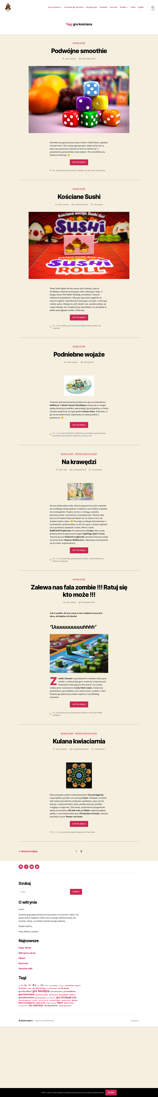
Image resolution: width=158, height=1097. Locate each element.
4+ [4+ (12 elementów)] (19, 1056)
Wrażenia (103, 7)
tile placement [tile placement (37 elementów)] (50, 1076)
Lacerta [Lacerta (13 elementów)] (34, 1071)
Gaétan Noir (79, 477)
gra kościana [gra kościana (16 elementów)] (53, 1065)
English (141, 7)
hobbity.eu (76, 479)
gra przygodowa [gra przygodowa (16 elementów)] (40, 1068)
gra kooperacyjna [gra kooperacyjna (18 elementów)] (41, 1065)
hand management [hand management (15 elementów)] (25, 1071)
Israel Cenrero (72, 171)
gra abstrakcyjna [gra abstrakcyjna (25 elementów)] (39, 1059)
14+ (54, 784)
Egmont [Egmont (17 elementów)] (78, 1056)
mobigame (57, 786)
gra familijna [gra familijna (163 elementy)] (41, 1061)
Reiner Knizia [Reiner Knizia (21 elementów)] (69, 1074)
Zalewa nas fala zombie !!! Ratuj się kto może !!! (79, 642)
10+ (54, 171)
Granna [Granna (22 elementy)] (72, 1065)
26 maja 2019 (89, 396)
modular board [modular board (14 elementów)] (66, 1071)
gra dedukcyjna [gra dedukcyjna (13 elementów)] (52, 1059)
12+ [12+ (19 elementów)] (46, 1056)
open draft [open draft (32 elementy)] (40, 1073)
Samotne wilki (26, 1039)
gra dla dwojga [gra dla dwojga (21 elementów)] (63, 1059)
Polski (133, 7)
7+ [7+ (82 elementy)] (29, 1055)
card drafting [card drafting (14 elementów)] (53, 1056)
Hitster (22, 1029)
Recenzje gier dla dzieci (74, 7)
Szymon (73, 59)
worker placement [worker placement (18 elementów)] (65, 1076)
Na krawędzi (79, 505)
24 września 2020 (81, 205)
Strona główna (54, 7)
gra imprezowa (99, 477)
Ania (65, 513)
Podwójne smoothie (79, 51)
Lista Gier (113, 7)
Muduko (81, 171)
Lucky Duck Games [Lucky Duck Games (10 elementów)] (43, 1071)
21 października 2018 (81, 820)
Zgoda (111, 1092)
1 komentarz (98, 205)
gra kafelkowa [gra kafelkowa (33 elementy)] (69, 1062)
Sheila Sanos (100, 171)
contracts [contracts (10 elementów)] (61, 1056)
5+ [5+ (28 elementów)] (22, 1056)
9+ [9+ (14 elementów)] (38, 1056)
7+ (56, 359)
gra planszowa (76, 611)
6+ (54, 359)
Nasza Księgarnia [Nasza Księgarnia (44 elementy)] (27, 1073)
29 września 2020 (88, 59)
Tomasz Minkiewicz (96, 611)
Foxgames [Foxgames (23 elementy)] (22, 1059)
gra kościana (61, 171)
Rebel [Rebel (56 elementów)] (60, 1073)
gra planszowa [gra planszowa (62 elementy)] (26, 1068)
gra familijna (88, 477)
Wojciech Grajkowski (60, 613)
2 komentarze (97, 513)
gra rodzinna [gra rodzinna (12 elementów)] (51, 1068)
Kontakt (123, 7)
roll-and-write (90, 171)
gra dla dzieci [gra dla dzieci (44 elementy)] (25, 1062)
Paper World (25, 1018)
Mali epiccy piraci (27, 1023)
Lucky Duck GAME (95, 784)
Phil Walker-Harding (85, 359)
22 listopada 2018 (79, 513)
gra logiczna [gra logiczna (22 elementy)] (63, 1065)
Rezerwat (23, 1034)
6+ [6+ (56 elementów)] (25, 1056)
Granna (85, 611)
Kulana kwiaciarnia (79, 812)
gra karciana (57, 479)
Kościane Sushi (79, 197)
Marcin (73, 654)
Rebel (95, 359)
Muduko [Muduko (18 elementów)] (75, 1071)
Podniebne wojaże (79, 388)
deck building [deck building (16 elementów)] (69, 1056)
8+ (59, 359)
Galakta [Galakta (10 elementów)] (29, 1059)
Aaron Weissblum (67, 477)
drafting (64, 359)
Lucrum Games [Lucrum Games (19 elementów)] (54, 1071)
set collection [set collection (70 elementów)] (36, 1076)
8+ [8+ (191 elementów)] (34, 1055)
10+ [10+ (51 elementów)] (42, 1056)
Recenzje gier (91, 7)
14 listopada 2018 (88, 654)
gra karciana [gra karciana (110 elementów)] (26, 1065)
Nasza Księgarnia (77, 903)
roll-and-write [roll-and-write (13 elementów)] (23, 1076)
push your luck (86, 479)
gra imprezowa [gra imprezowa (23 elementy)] (56, 1062)
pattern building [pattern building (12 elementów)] (51, 1073)
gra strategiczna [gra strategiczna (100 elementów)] (66, 1068)
